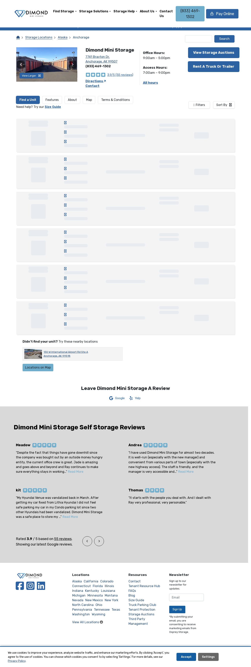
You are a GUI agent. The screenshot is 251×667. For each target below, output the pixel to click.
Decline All (232, 657)
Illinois (109, 586)
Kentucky (92, 591)
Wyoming (98, 614)
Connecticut (81, 586)
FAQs (132, 591)
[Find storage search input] (198, 39)
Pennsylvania (82, 609)
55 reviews (63, 539)
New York (111, 600)
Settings (208, 657)
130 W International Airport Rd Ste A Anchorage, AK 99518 (66, 353)
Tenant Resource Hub (144, 586)
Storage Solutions (93, 11)
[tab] (27, 100)
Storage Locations (38, 37)
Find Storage (63, 11)
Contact (92, 86)
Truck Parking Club (142, 605)
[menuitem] (65, 13)
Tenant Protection (141, 609)
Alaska (62, 37)
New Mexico (94, 600)
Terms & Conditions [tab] (115, 100)
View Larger (31, 75)
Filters (200, 105)
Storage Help (124, 11)
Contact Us (166, 13)
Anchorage (81, 37)
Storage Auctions (141, 614)
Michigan (78, 595)
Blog (131, 595)
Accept (186, 657)
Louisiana (108, 591)
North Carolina (83, 605)
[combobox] (224, 105)
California (91, 581)
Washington (81, 614)
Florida (98, 586)
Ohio (98, 605)
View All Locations (87, 622)
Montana (111, 595)
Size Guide (53, 107)
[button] (20, 64)
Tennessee (102, 609)
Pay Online (222, 13)
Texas (116, 609)
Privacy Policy (16, 661)
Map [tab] (89, 100)
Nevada (77, 600)
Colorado (106, 581)
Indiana (77, 591)
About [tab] (72, 100)
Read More (75, 472)
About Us (147, 11)
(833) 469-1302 (190, 13)
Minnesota (95, 595)
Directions (95, 81)
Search (224, 39)
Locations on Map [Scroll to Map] (38, 367)
